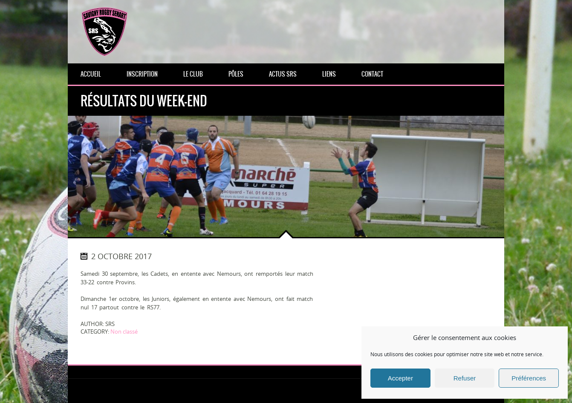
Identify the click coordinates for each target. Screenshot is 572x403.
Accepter (400, 378)
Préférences (528, 378)
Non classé (124, 331)
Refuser (465, 378)
